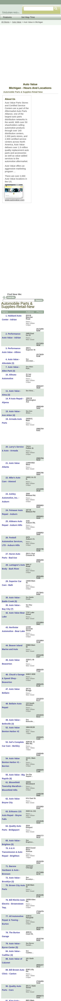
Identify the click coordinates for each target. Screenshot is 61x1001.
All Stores (5, 22)
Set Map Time (26, 17)
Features (7, 17)
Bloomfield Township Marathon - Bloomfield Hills (12, 786)
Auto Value (16, 22)
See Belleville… (30, 720)
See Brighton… (30, 841)
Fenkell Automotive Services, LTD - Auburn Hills (12, 541)
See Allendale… (30, 360)
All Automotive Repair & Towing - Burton (12, 920)
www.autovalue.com (14, 200)
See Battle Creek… (30, 598)
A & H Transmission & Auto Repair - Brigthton (12, 852)
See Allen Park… (29, 367)
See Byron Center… (30, 944)
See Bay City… (29, 606)
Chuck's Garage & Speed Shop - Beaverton (13, 678)
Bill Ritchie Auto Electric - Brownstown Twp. (13, 904)
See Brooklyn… (30, 878)
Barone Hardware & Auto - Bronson (11, 870)
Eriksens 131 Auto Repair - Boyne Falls (12, 815)
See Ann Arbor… (29, 412)
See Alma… (30, 391)
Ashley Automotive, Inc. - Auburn (10, 498)
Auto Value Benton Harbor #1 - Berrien (11, 762)
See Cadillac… (30, 952)
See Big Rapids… (29, 775)
